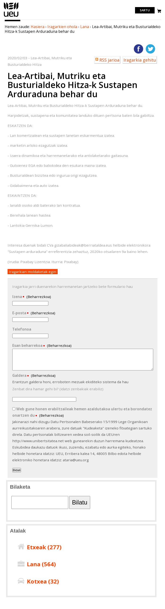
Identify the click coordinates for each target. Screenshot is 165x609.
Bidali (17, 470)
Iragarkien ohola (62, 26)
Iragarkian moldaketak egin (32, 271)
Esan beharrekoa (27, 345)
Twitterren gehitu (150, 49)
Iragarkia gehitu (139, 60)
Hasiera (37, 26)
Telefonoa (21, 329)
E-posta (19, 313)
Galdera (19, 375)
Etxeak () (44, 547)
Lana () (41, 564)
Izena (17, 296)
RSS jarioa (109, 60)
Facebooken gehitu (138, 49)
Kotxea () (43, 581)
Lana (84, 26)
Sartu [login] (145, 10)
